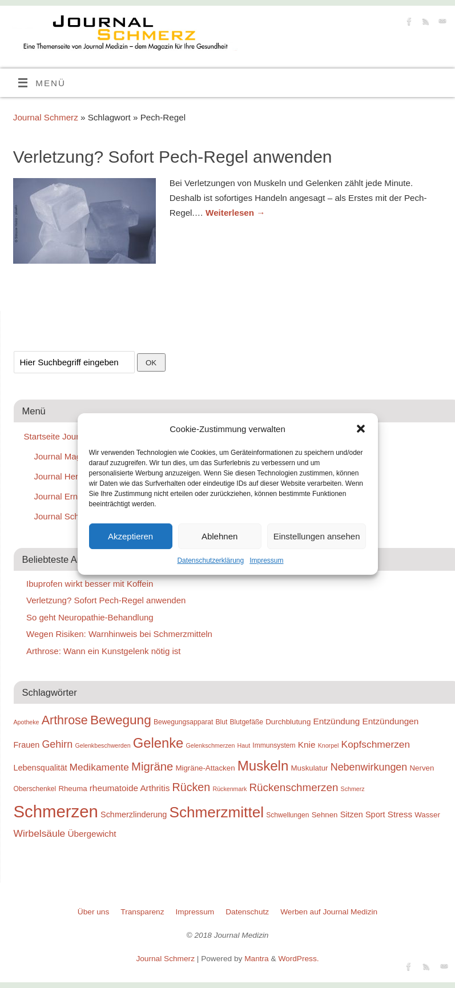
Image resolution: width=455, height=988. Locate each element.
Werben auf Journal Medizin (328, 912)
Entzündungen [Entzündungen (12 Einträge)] (390, 721)
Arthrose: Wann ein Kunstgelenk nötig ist (103, 651)
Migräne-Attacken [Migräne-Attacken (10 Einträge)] (205, 768)
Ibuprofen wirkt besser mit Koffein (89, 583)
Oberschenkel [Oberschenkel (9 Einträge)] (35, 789)
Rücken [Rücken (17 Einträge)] (191, 787)
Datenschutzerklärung (210, 560)
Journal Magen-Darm (74, 456)
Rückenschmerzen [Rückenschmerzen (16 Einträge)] (293, 787)
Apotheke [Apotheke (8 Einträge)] (26, 722)
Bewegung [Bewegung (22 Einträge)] (120, 720)
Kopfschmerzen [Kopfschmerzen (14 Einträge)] (375, 744)
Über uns (93, 912)
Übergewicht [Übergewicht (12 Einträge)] (91, 833)
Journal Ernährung (69, 496)
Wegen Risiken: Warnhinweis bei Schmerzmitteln (119, 634)
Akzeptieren (130, 536)
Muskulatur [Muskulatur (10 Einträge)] (309, 768)
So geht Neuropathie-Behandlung (90, 617)
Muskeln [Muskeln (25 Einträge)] (263, 765)
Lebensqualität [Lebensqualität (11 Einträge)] (40, 767)
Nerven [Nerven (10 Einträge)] (421, 768)
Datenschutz (247, 912)
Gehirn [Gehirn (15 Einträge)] (57, 744)
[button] (361, 428)
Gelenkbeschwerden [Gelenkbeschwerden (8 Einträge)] (102, 745)
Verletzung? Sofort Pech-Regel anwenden (172, 156)
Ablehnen (219, 536)
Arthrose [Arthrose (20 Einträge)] (65, 720)
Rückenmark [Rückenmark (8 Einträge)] (229, 788)
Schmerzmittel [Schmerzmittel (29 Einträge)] (217, 812)
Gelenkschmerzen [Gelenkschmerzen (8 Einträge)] (210, 745)
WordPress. (298, 958)
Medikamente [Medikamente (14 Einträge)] (99, 767)
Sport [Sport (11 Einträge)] (375, 814)
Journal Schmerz (45, 117)
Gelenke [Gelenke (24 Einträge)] (158, 743)
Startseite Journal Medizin (73, 436)
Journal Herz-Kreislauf (76, 476)
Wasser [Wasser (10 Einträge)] (427, 814)
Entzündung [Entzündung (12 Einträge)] (336, 721)
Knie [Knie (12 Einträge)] (307, 744)
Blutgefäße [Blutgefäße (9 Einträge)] (247, 722)
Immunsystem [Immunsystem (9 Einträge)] (273, 745)
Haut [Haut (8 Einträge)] (244, 745)
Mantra (256, 958)
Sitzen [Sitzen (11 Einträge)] (351, 814)
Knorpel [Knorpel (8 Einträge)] (328, 745)
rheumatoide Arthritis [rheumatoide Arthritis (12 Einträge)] (130, 788)
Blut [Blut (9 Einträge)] (221, 722)
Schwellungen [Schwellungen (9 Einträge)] (287, 815)
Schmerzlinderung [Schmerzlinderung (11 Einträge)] (133, 814)
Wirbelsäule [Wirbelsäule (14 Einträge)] (40, 833)
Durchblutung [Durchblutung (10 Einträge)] (288, 721)
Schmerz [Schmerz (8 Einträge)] (353, 788)
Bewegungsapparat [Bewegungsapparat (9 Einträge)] (183, 722)
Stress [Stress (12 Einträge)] (400, 814)
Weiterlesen (235, 212)
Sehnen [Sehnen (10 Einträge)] (325, 814)
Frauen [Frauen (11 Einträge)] (27, 744)
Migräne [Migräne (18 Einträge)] (152, 766)
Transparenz (142, 912)
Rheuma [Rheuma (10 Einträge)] (72, 788)
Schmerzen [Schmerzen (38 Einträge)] (56, 811)
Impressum (266, 560)
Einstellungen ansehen (316, 536)
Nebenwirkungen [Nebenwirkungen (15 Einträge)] (369, 767)
